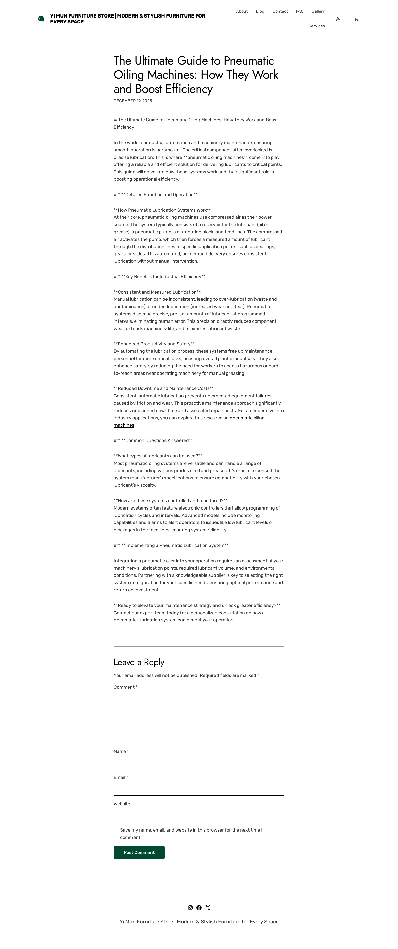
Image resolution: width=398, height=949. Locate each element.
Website (122, 804)
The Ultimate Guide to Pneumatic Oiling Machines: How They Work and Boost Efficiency (196, 75)
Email (121, 777)
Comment (126, 687)
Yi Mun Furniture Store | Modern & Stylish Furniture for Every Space (127, 19)
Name (121, 751)
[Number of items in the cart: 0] (356, 19)
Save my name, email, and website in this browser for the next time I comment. (191, 833)
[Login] (338, 19)
